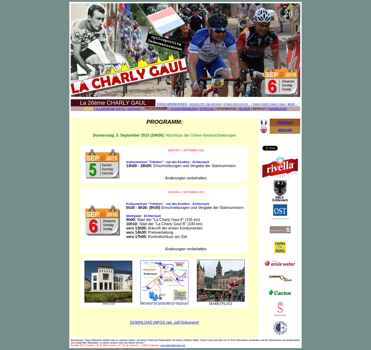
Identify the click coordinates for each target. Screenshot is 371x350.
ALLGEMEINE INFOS (110, 109)
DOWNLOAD (278, 109)
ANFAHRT (135, 109)
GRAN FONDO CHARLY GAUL (269, 104)
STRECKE (206, 109)
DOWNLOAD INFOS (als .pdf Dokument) (164, 322)
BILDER (244, 109)
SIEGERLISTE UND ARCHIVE (205, 104)
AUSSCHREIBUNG (183, 109)
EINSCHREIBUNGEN (172, 104)
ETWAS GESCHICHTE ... (237, 104)
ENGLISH (285, 130)
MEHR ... (292, 104)
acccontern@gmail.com (172, 345)
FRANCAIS (285, 122)
